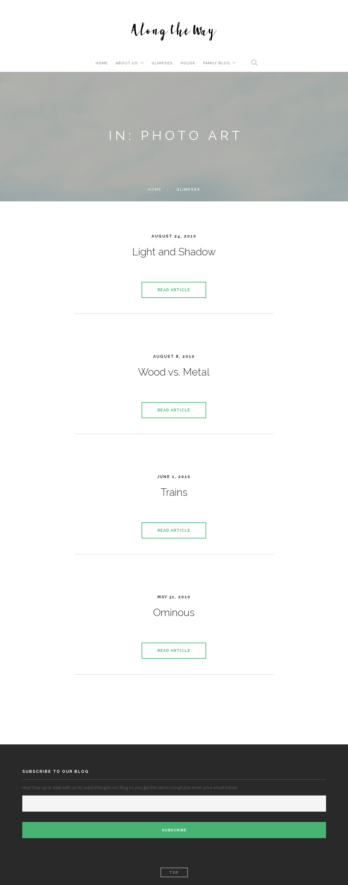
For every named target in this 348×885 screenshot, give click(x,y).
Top (174, 872)
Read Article (173, 290)
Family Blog (216, 63)
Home (102, 63)
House (188, 63)
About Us (127, 63)
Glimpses (162, 63)
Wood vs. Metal (174, 372)
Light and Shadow (174, 252)
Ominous (174, 612)
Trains (174, 492)
